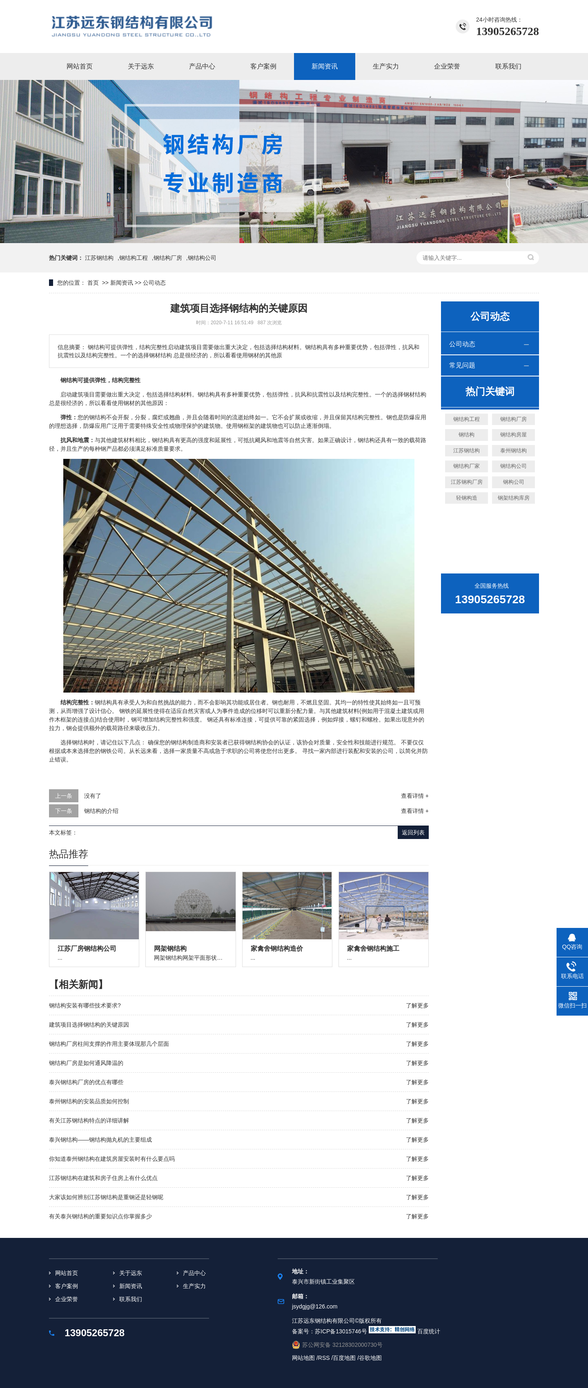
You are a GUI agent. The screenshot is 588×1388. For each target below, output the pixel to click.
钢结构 (466, 435)
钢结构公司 (513, 466)
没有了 (92, 796)
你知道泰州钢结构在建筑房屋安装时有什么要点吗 (112, 1159)
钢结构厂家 (466, 466)
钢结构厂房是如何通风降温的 (86, 1063)
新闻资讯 (325, 66)
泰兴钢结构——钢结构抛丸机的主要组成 (100, 1139)
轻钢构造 (466, 498)
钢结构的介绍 (101, 811)
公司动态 (154, 282)
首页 (93, 282)
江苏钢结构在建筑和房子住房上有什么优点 (103, 1178)
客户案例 (263, 66)
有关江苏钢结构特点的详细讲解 (89, 1120)
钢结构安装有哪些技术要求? (85, 1005)
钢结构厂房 (168, 258)
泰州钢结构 (513, 450)
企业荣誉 (447, 66)
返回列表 (413, 832)
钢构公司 (513, 482)
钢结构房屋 (513, 435)
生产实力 (386, 66)
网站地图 (304, 1358)
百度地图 (345, 1358)
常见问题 (462, 365)
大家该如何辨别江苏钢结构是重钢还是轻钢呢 (106, 1197)
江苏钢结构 (99, 258)
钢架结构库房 (514, 498)
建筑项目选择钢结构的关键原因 (89, 1024)
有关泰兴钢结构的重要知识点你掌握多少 (100, 1216)
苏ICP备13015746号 (341, 1331)
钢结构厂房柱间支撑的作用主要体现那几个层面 (109, 1043)
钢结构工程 (133, 258)
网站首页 (80, 66)
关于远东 (141, 66)
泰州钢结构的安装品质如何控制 (89, 1101)
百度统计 (428, 1331)
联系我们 (508, 66)
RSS (324, 1358)
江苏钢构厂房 (467, 482)
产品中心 (202, 66)
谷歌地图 (370, 1358)
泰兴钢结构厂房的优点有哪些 (86, 1082)
